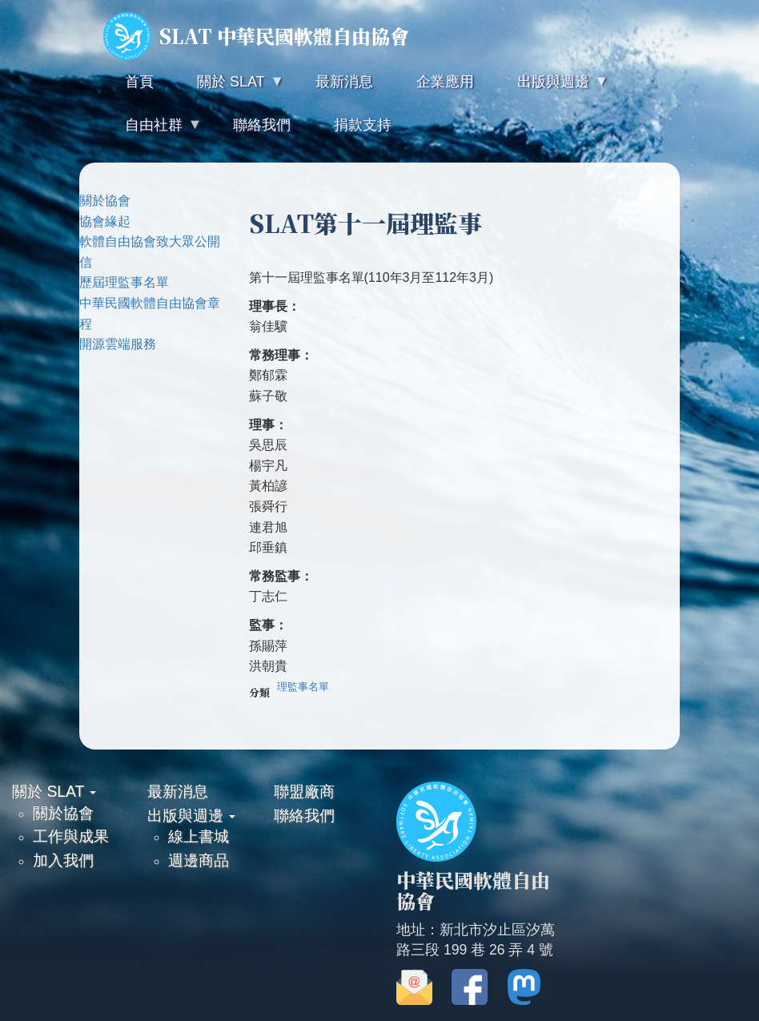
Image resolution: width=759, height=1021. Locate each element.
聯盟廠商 (304, 791)
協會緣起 (105, 221)
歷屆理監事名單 (124, 282)
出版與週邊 (191, 815)
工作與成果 (71, 836)
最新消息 (177, 791)
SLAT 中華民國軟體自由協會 (256, 36)
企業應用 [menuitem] (445, 82)
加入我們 (63, 860)
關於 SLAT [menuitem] (229, 88)
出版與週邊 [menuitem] (552, 88)
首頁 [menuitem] (139, 82)
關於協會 (105, 200)
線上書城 (198, 836)
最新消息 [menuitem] (344, 82)
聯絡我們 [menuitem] (262, 125)
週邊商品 (198, 860)
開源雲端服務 (117, 344)
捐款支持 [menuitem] (363, 125)
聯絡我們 (304, 815)
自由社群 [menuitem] (152, 132)
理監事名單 (303, 687)
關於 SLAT (54, 791)
